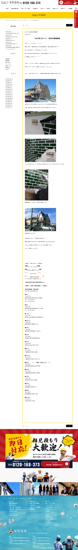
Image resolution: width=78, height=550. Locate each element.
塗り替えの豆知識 (13, 515)
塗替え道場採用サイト (51, 519)
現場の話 (7, 67)
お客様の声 (35, 8)
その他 (7, 69)
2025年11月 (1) (9, 79)
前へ (24, 25)
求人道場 (48, 521)
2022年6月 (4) (8, 105)
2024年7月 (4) (8, 86)
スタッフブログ (49, 505)
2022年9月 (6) (8, 100)
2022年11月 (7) (9, 96)
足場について (8, 66)
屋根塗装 (7, 60)
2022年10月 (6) (9, 98)
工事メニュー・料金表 (45, 8)
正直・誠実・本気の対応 (14, 507)
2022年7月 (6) (8, 103)
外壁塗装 (7, 59)
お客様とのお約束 (13, 511)
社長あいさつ (55, 8)
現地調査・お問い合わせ (51, 515)
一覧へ (69, 25)
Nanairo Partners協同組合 (52, 525)
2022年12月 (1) (9, 94)
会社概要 (70, 8)
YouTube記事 (49, 507)
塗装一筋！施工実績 (34, 503)
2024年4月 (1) (8, 87)
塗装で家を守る (12, 505)
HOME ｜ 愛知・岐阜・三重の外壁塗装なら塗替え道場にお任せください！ (24, 498)
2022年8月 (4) (8, 101)
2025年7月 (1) (8, 80)
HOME (7, 8)
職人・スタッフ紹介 (26, 8)
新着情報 (32, 509)
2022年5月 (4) (8, 107)
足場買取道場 (49, 517)
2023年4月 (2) (8, 93)
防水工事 (7, 62)
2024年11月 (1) (9, 84)
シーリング (8, 64)
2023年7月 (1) (8, 91)
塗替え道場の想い (15, 8)
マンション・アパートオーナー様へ (17, 513)
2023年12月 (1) (9, 89)
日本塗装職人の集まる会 (51, 523)
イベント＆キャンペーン (35, 511)
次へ (28, 25)
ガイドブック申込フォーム (52, 513)
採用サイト (63, 8)
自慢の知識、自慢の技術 (14, 509)
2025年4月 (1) (8, 82)
